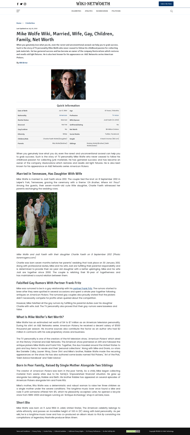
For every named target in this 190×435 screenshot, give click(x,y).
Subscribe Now (166, 4)
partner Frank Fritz (82, 288)
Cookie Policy (48, 431)
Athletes (88, 11)
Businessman (102, 11)
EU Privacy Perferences (93, 431)
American (63, 115)
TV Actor (115, 115)
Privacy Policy (36, 431)
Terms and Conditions (23, 431)
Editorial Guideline (60, 431)
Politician (116, 11)
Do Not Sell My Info (109, 431)
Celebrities (76, 11)
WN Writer (23, 63)
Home (18, 23)
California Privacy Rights (76, 431)
